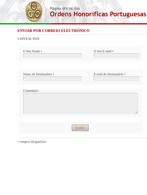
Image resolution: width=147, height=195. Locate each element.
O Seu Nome (32, 51)
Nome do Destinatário (38, 74)
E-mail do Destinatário (110, 74)
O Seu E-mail (104, 51)
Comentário (31, 91)
